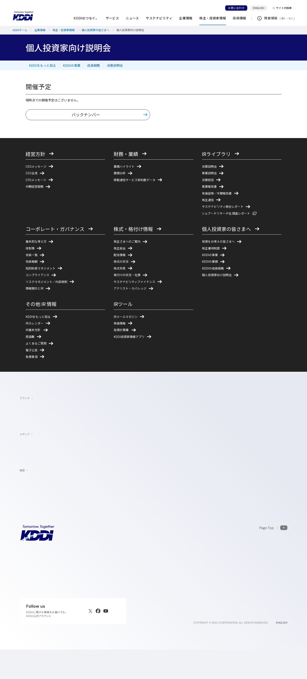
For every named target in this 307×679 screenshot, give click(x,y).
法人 (291, 18)
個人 (283, 18)
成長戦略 (93, 65)
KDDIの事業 (71, 65)
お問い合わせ (236, 8)
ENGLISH (260, 8)
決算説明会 (115, 65)
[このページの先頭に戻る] (273, 557)
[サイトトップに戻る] (23, 16)
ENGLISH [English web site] (281, 652)
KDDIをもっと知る (42, 65)
